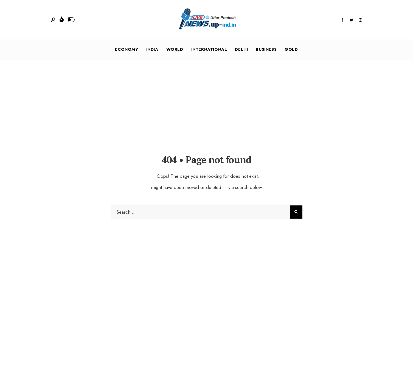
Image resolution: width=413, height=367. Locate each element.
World (174, 49)
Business (266, 49)
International (209, 49)
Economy (126, 49)
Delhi (241, 49)
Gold (291, 49)
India (152, 49)
